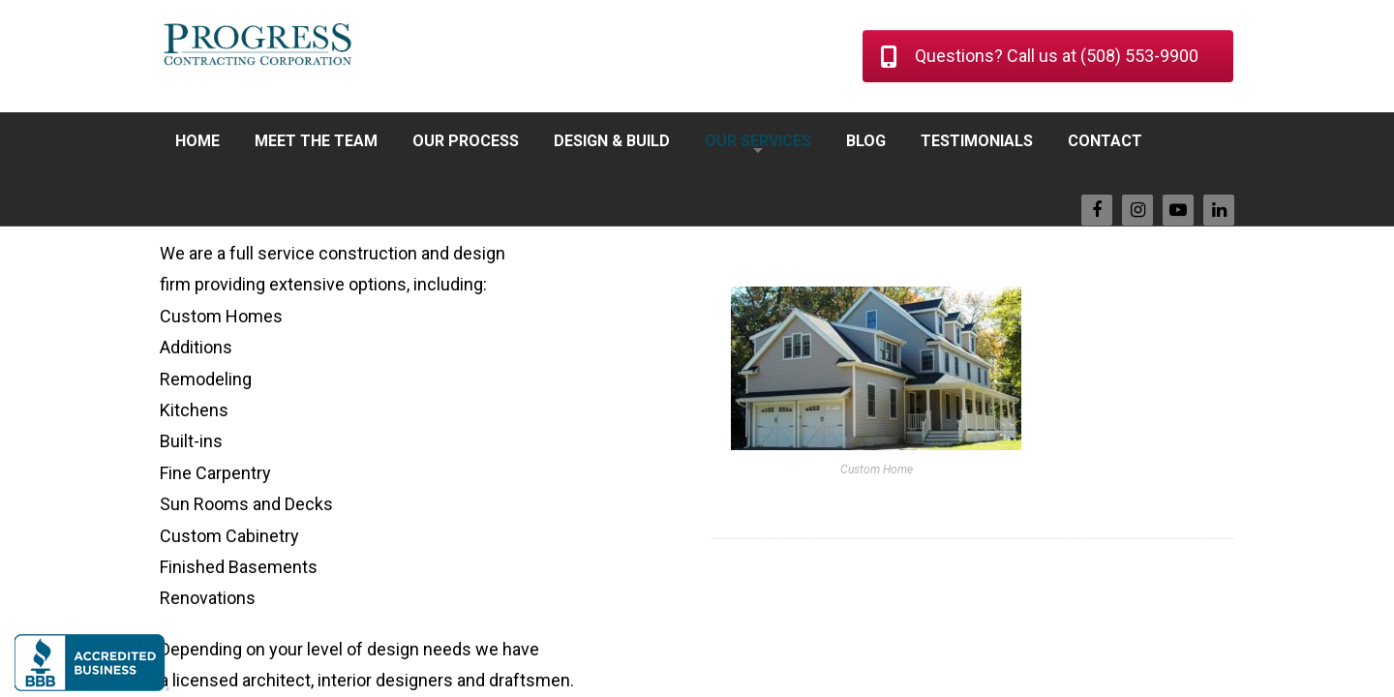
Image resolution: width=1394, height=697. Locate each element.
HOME (197, 141)
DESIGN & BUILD (612, 141)
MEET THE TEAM (316, 141)
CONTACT (1105, 141)
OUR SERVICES (758, 141)
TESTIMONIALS (977, 141)
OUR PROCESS (465, 141)
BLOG (866, 141)
